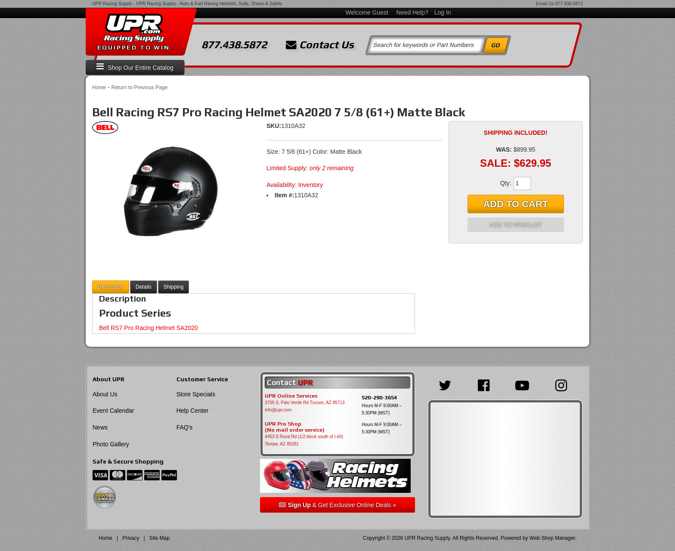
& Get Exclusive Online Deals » (337, 504)
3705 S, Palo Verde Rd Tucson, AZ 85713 (304, 402)
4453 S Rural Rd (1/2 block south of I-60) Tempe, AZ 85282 (304, 440)
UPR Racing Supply (112, 3)
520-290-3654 (379, 397)
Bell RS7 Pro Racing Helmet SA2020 (148, 327)
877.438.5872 (569, 3)
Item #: (284, 195)
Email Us (545, 3)
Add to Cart (515, 204)
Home (99, 87)
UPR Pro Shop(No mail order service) (295, 427)
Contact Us (320, 44)
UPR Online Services (291, 396)
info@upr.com (278, 410)
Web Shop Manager (552, 538)
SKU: (273, 125)
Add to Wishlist (515, 224)
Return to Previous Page (139, 87)
